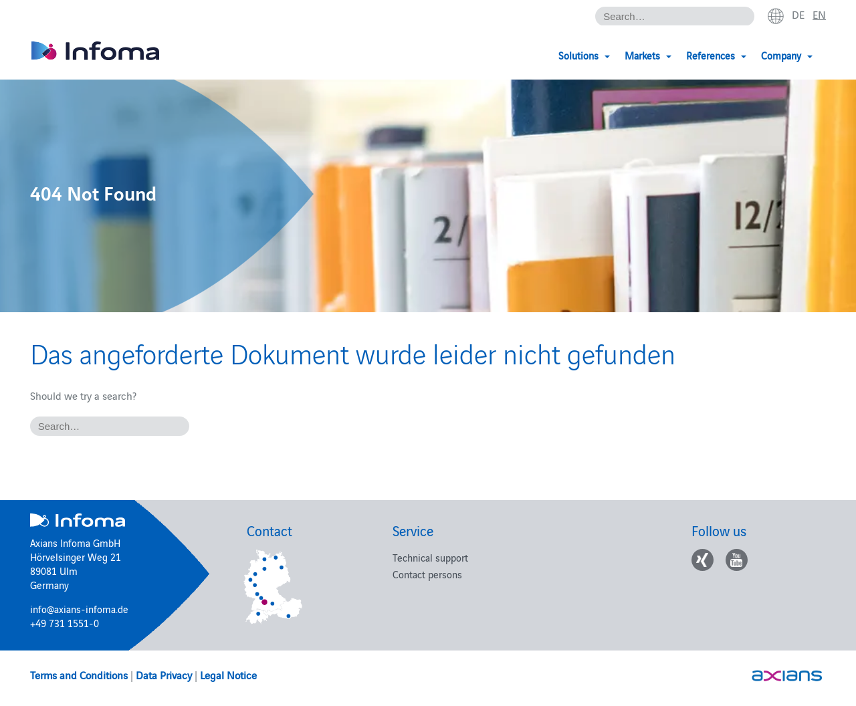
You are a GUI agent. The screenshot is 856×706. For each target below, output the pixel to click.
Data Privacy (164, 674)
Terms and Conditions (79, 674)
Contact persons (427, 574)
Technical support (430, 557)
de (798, 14)
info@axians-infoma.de (79, 609)
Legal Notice (228, 674)
